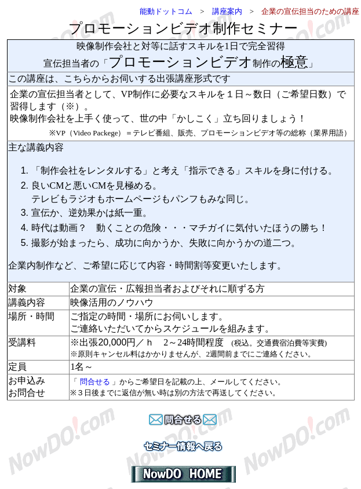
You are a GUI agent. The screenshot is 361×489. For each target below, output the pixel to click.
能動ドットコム (166, 11)
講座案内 (227, 11)
